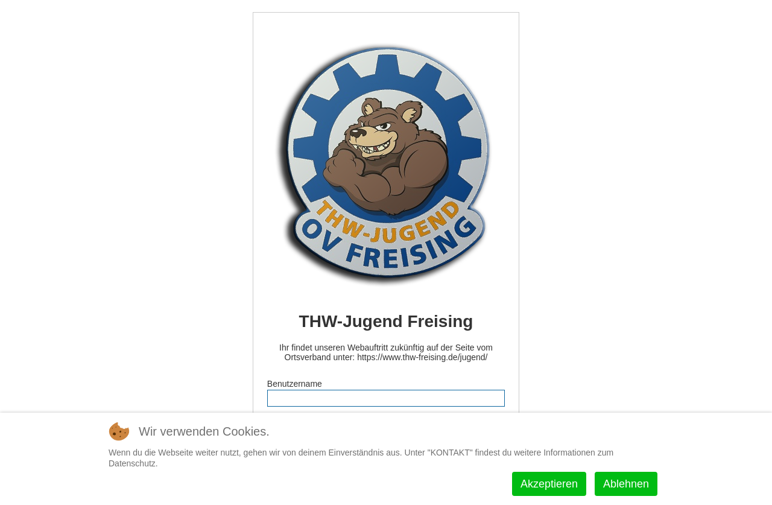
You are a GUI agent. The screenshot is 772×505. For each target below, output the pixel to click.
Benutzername (294, 384)
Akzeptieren (549, 484)
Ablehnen (626, 484)
